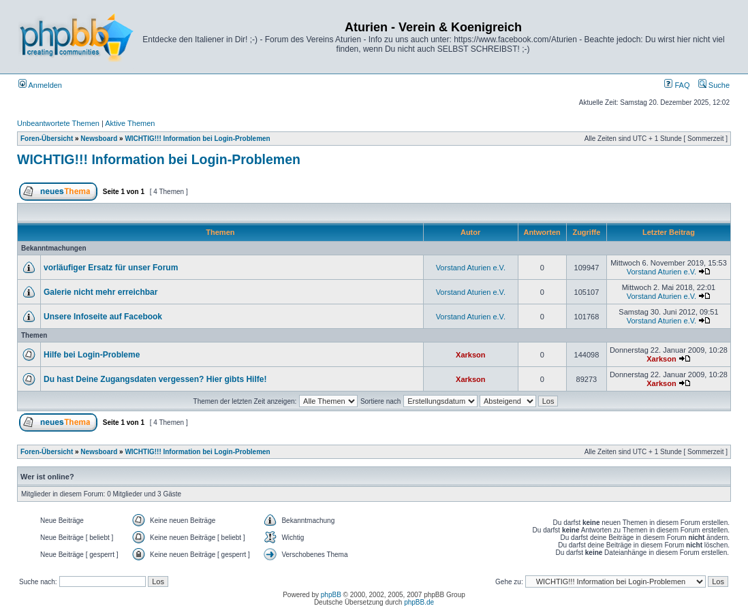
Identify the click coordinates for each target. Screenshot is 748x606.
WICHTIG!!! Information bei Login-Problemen (197, 138)
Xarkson (470, 355)
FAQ (676, 85)
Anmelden (40, 85)
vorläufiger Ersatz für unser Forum (111, 267)
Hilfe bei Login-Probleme (92, 355)
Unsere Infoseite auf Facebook (103, 316)
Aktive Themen (130, 123)
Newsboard (98, 138)
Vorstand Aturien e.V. (470, 268)
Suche (714, 85)
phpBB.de (419, 602)
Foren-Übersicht (46, 138)
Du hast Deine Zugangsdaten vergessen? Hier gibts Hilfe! (155, 379)
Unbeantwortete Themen (58, 123)
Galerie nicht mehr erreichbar (100, 292)
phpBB (331, 595)
